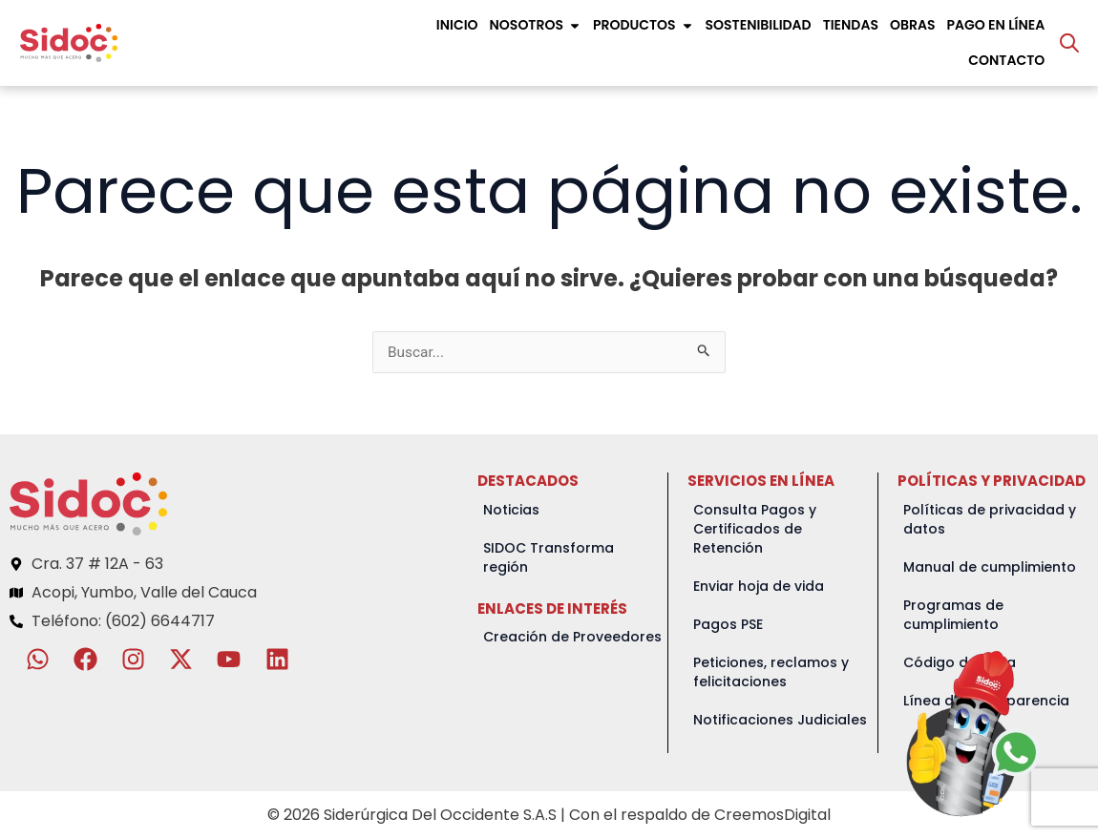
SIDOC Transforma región (548, 558)
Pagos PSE (728, 625)
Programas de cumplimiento (953, 616)
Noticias (511, 510)
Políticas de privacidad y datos (989, 520)
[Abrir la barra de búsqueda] (1069, 43)
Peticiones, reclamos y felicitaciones (771, 673)
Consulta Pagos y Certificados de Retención (754, 529)
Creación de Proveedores (572, 637)
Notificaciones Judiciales (780, 720)
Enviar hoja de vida (758, 587)
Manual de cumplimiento (989, 567)
